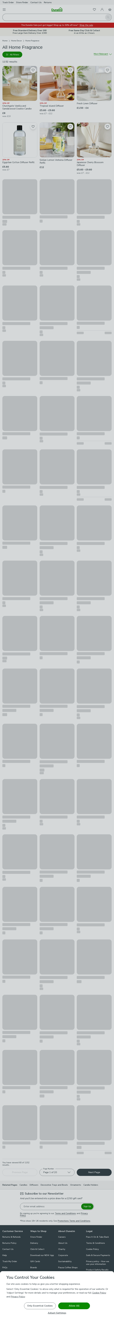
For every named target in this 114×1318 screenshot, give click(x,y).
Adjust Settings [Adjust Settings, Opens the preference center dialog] (57, 1313)
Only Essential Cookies (40, 1305)
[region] (57, 1294)
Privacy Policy (18, 1296)
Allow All (74, 1305)
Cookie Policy (99, 1292)
